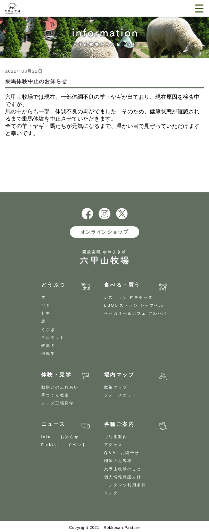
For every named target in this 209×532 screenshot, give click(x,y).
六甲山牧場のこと (123, 469)
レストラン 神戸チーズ (128, 297)
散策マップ (116, 387)
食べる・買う (122, 285)
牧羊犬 (48, 345)
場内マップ (119, 374)
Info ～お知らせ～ (62, 437)
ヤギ (46, 305)
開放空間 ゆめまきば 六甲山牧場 (28, 8)
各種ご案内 (119, 424)
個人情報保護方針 (123, 477)
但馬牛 (48, 353)
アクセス (113, 445)
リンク (111, 493)
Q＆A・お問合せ (122, 453)
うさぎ (48, 330)
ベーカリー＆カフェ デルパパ (135, 313)
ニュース (53, 424)
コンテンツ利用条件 (125, 485)
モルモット (53, 337)
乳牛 (46, 313)
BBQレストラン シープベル (134, 305)
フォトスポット (120, 395)
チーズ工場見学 (57, 403)
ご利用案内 (116, 437)
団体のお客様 (118, 461)
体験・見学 (56, 374)
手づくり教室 (55, 395)
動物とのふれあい (60, 387)
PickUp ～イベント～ (66, 445)
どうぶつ (53, 285)
